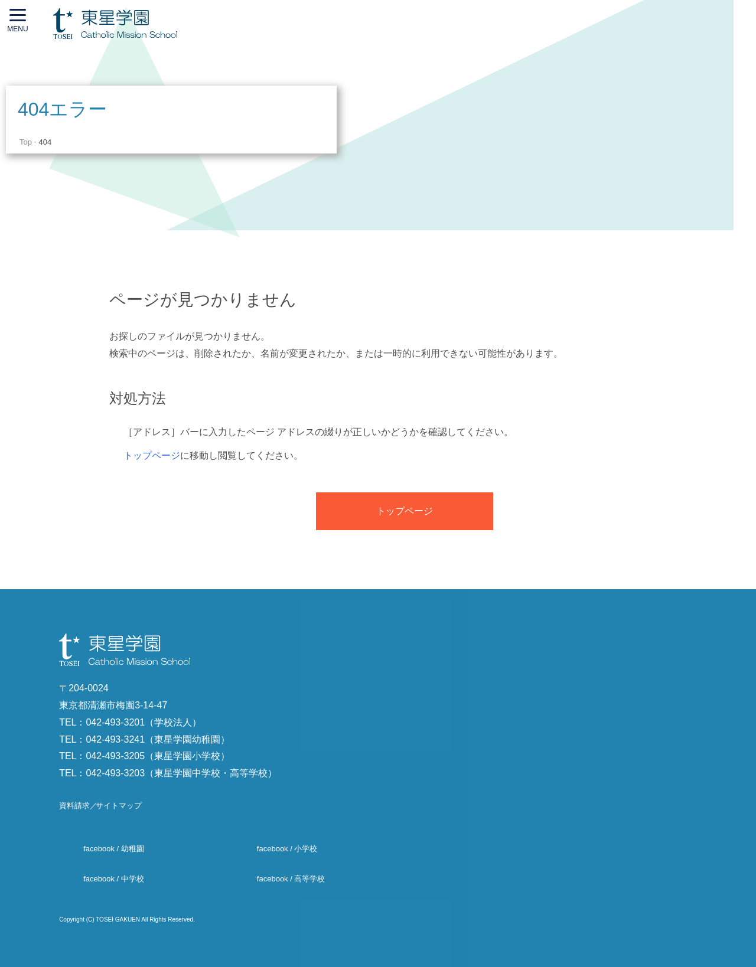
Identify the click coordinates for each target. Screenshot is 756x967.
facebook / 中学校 (113, 878)
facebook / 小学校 (287, 849)
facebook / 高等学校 (291, 878)
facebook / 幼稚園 (113, 849)
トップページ (151, 455)
